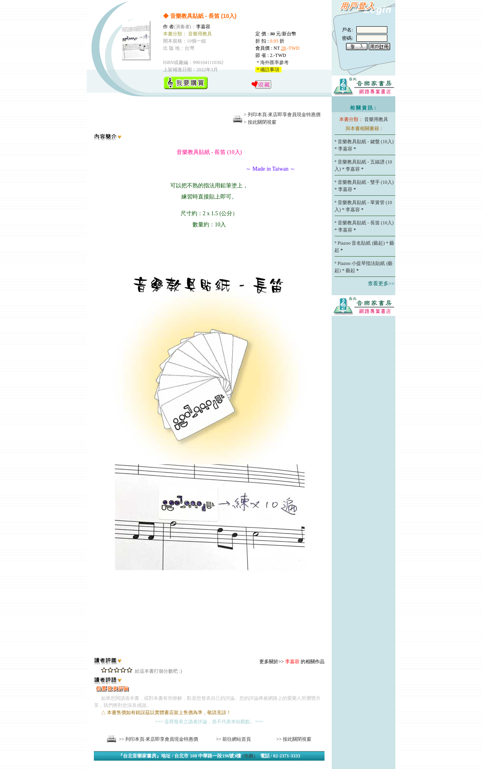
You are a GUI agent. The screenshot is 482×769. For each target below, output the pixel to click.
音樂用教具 (376, 119)
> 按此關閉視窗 (260, 122)
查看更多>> (381, 283)
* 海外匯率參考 (272, 62)
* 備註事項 (268, 69)
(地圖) (249, 756)
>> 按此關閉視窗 (294, 739)
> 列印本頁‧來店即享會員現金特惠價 (282, 114)
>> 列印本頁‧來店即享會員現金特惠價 (158, 739)
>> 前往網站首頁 (233, 739)
